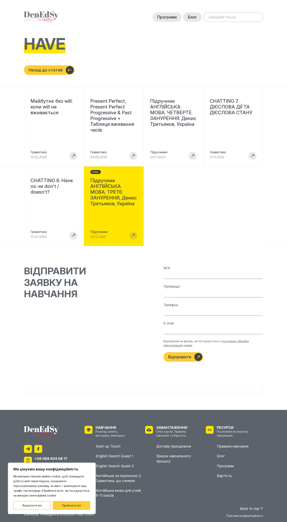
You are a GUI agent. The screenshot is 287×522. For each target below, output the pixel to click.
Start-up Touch (108, 446)
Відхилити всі (32, 505)
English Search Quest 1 (114, 456)
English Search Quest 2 (115, 466)
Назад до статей (51, 70)
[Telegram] (28, 449)
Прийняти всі (71, 505)
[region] (52, 488)
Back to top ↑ (251, 508)
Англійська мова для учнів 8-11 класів (118, 493)
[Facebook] (38, 449)
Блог (192, 17)
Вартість (224, 476)
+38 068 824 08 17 (50, 459)
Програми (167, 17)
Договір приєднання (173, 446)
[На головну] (41, 17)
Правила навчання (233, 446)
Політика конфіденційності (244, 515)
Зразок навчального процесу (173, 458)
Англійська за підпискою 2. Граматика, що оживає (119, 478)
